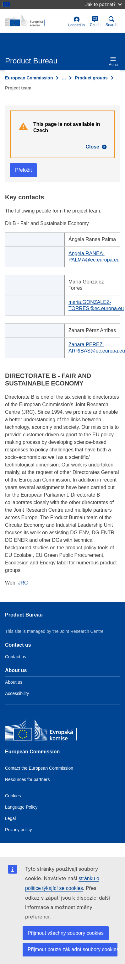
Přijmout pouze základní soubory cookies (72, 949)
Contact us (15, 656)
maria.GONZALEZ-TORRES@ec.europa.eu (96, 305)
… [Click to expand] (64, 77)
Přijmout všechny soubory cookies (66, 933)
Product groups (91, 77)
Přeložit (23, 170)
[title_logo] (35, 21)
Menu (113, 61)
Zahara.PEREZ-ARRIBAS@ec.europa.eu (96, 347)
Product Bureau (24, 614)
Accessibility (17, 693)
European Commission (29, 77)
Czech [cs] (95, 21)
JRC (23, 582)
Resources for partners (27, 779)
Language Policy (21, 807)
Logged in (76, 21)
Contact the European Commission (39, 768)
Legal (10, 818)
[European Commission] (50, 731)
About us (13, 682)
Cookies (13, 795)
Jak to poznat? (103, 4)
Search (111, 21)
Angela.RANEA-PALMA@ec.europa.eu (94, 256)
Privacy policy (18, 829)
